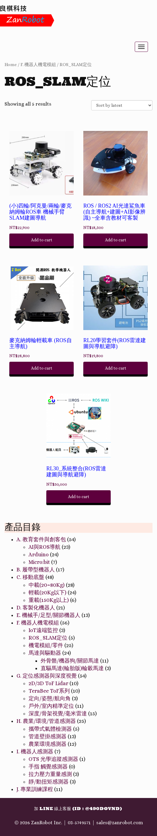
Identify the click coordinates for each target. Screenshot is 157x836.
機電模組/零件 (46, 645)
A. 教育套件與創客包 (41, 539)
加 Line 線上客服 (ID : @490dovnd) (78, 808)
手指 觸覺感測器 (48, 767)
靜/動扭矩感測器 (49, 782)
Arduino (39, 555)
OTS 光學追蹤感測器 (53, 759)
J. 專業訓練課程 (35, 789)
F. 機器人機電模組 (38, 64)
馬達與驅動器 (45, 653)
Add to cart (41, 239)
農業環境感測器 (47, 744)
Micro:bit (39, 562)
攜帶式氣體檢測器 (50, 729)
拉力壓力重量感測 (50, 774)
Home (11, 64)
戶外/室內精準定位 (51, 706)
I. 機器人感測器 (35, 752)
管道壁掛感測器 (47, 736)
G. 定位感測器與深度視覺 (47, 676)
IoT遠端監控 (43, 630)
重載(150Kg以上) (49, 600)
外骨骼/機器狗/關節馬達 (70, 661)
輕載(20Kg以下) (47, 593)
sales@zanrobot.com (119, 822)
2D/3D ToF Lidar (48, 683)
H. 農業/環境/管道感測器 (46, 721)
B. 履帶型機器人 (36, 570)
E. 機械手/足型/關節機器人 (48, 615)
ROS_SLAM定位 (76, 64)
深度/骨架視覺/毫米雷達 (58, 713)
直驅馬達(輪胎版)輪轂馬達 (72, 668)
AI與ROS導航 (44, 547)
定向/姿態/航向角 (50, 698)
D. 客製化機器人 (36, 608)
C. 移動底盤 (30, 577)
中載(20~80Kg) (47, 585)
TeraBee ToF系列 (49, 691)
